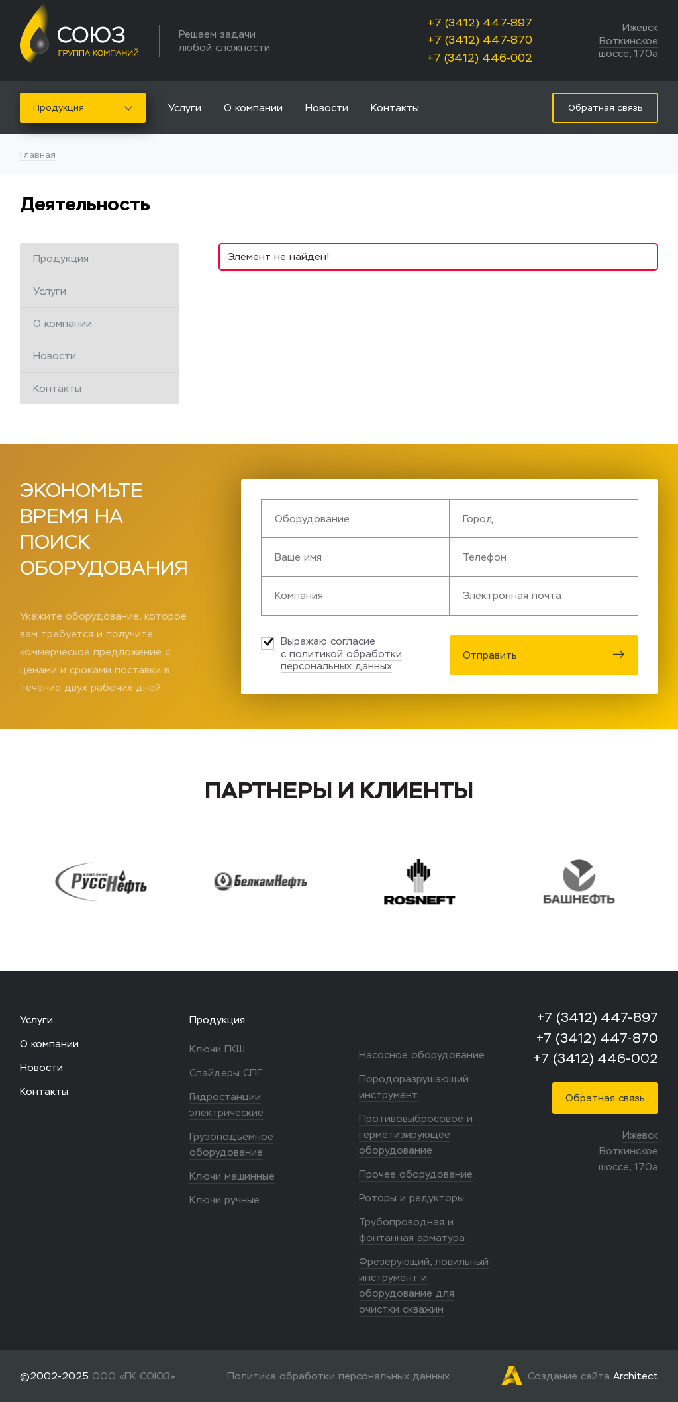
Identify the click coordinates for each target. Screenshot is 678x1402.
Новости (326, 107)
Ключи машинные (232, 1176)
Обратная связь (605, 1098)
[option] (122, 882)
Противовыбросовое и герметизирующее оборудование (416, 1134)
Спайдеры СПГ (225, 1072)
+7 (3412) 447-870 (480, 40)
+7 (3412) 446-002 (479, 58)
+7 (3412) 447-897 (480, 23)
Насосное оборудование (422, 1055)
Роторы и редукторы (411, 1198)
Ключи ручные (224, 1199)
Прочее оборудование (416, 1174)
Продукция (82, 107)
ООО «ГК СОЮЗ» (133, 1376)
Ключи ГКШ (217, 1049)
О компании (253, 107)
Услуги (184, 107)
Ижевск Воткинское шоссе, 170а (628, 40)
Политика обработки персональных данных (338, 1376)
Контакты (395, 107)
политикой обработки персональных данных (341, 660)
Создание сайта (569, 1376)
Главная (38, 154)
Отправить (544, 655)
